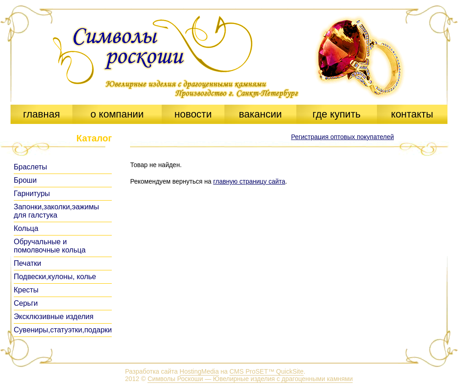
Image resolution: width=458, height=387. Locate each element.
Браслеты (30, 167)
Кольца (26, 228)
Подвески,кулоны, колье (55, 276)
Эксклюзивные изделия (53, 316)
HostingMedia (199, 371)
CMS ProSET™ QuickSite (266, 371)
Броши (25, 180)
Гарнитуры (32, 193)
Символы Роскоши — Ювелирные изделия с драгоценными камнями (250, 378)
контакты (412, 114)
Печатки (27, 263)
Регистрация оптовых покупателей (342, 136)
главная (41, 114)
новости (193, 114)
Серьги (26, 303)
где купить (336, 114)
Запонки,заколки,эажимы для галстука (56, 211)
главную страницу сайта (249, 181)
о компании (116, 114)
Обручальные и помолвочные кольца (50, 246)
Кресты (26, 290)
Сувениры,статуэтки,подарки (63, 330)
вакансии (260, 114)
